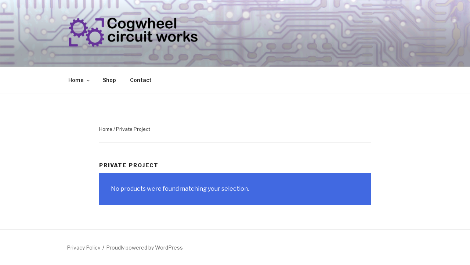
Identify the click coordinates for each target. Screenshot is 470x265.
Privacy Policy (83, 247)
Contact (141, 80)
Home (79, 80)
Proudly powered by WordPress (144, 247)
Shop (109, 80)
